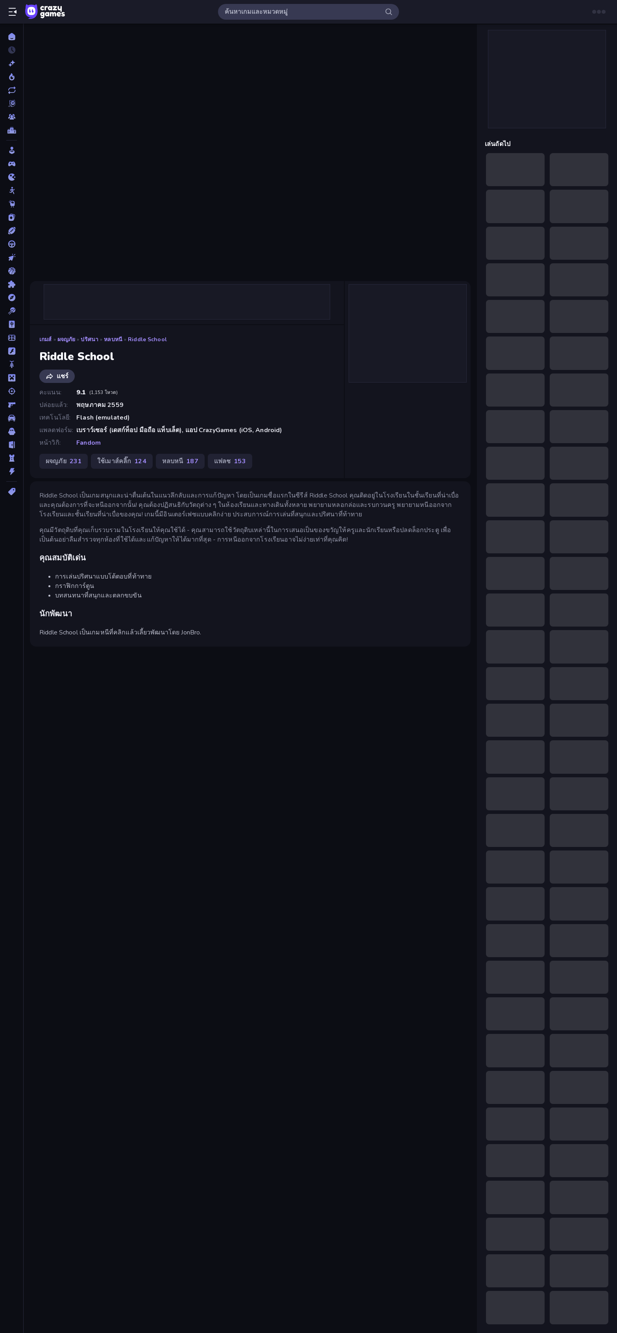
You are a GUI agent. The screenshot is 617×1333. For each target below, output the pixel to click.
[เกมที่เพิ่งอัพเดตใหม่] (11, 90)
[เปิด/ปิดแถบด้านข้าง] (12, 11)
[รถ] (11, 418)
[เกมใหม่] (11, 63)
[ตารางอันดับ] (11, 130)
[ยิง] (11, 391)
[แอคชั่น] (11, 471)
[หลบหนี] (11, 444)
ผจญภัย (66, 339)
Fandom (88, 442)
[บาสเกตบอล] (11, 270)
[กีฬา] (11, 230)
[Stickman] (11, 190)
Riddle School (147, 339)
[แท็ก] (11, 491)
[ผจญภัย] (11, 297)
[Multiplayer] (11, 117)
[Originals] (11, 103)
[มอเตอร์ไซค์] (11, 364)
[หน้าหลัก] (11, 36)
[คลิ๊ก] (11, 257)
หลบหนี (113, 339)
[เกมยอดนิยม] (11, 76)
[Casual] (11, 150)
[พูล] (11, 311)
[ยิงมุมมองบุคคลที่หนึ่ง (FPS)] (11, 404)
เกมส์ (45, 339)
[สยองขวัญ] (11, 431)
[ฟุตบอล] (11, 337)
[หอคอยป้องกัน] (11, 458)
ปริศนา (89, 339)
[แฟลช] (11, 351)
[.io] (11, 177)
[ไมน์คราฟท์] (11, 378)
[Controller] (11, 163)
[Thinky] (11, 204)
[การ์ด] (11, 217)
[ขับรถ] (11, 244)
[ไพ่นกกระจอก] (11, 324)
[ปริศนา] (11, 284)
